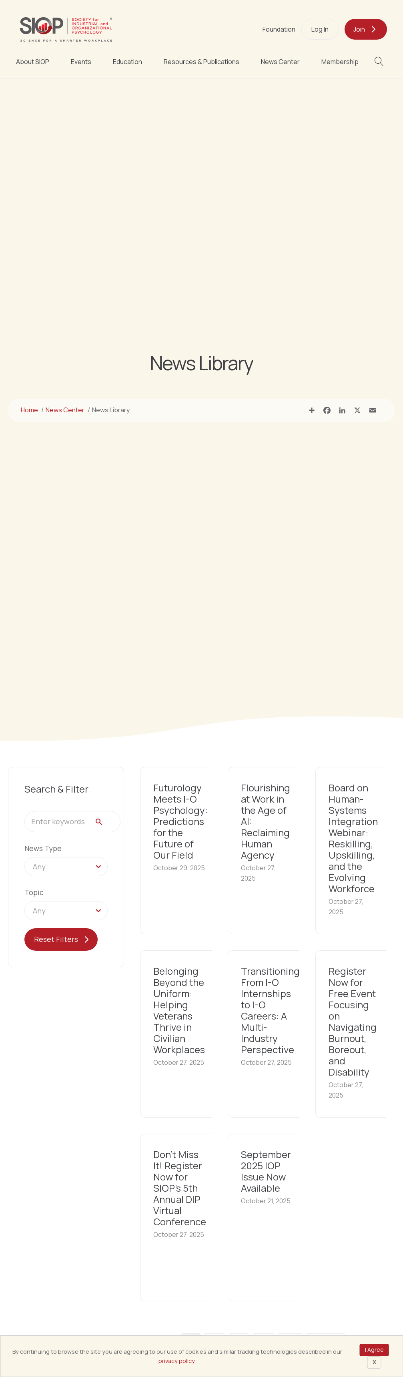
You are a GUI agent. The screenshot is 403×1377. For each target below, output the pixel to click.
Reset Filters (56, 939)
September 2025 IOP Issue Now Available (266, 1171)
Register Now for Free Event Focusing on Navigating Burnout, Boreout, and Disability (353, 1021)
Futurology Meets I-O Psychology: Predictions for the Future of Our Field (180, 821)
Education (127, 61)
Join (359, 29)
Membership (340, 61)
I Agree (374, 1349)
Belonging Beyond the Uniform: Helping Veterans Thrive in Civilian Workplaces (179, 1010)
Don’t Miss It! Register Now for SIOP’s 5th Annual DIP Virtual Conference (179, 1188)
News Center (280, 61)
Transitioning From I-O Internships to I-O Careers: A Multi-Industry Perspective (270, 1010)
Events (81, 61)
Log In (320, 29)
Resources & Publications (201, 61)
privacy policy (176, 1361)
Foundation (279, 29)
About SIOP (32, 61)
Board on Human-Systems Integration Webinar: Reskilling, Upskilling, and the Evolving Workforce (353, 838)
